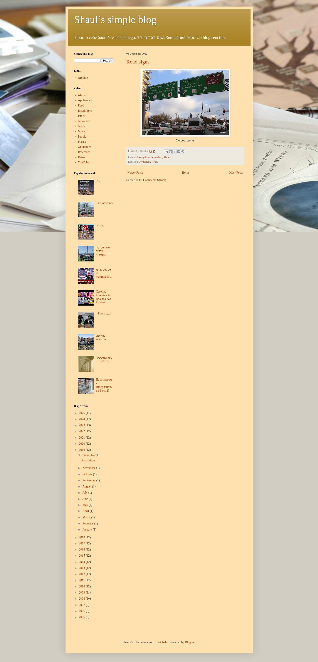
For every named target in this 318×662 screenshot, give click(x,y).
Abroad (82, 95)
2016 (82, 549)
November (89, 468)
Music (82, 131)
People (82, 136)
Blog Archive (81, 406)
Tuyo (99, 181)
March (86, 517)
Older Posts (236, 172)
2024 (82, 419)
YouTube (83, 162)
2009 (82, 592)
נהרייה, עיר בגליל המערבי (103, 251)
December (89, 455)
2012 (82, 574)
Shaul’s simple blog (115, 19)
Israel (81, 116)
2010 (82, 586)
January (87, 529)
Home (185, 172)
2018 (82, 537)
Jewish (82, 126)
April (86, 511)
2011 (82, 580)
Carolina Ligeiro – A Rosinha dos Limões (103, 297)
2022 (82, 431)
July (85, 492)
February (88, 523)
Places (166, 157)
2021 (82, 437)
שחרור (100, 225)
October (87, 474)
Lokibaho (162, 642)
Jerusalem (156, 157)
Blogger (190, 642)
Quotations (84, 146)
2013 (82, 568)
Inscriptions (143, 157)
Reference (84, 152)
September (89, 480)
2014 (82, 562)
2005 (82, 617)
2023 (82, 425)
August (87, 486)
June (85, 499)
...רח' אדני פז (104, 203)
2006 (82, 611)
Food (81, 105)
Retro (81, 157)
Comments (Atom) (154, 180)
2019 (82, 449)
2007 (82, 605)
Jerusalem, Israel (148, 161)
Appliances (85, 100)
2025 (82, 413)
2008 (82, 598)
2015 (82, 555)
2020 (82, 443)
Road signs (138, 62)
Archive (83, 77)
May (85, 505)
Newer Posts (135, 172)
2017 (82, 543)
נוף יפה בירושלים (102, 337)
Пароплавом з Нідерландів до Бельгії (104, 385)
